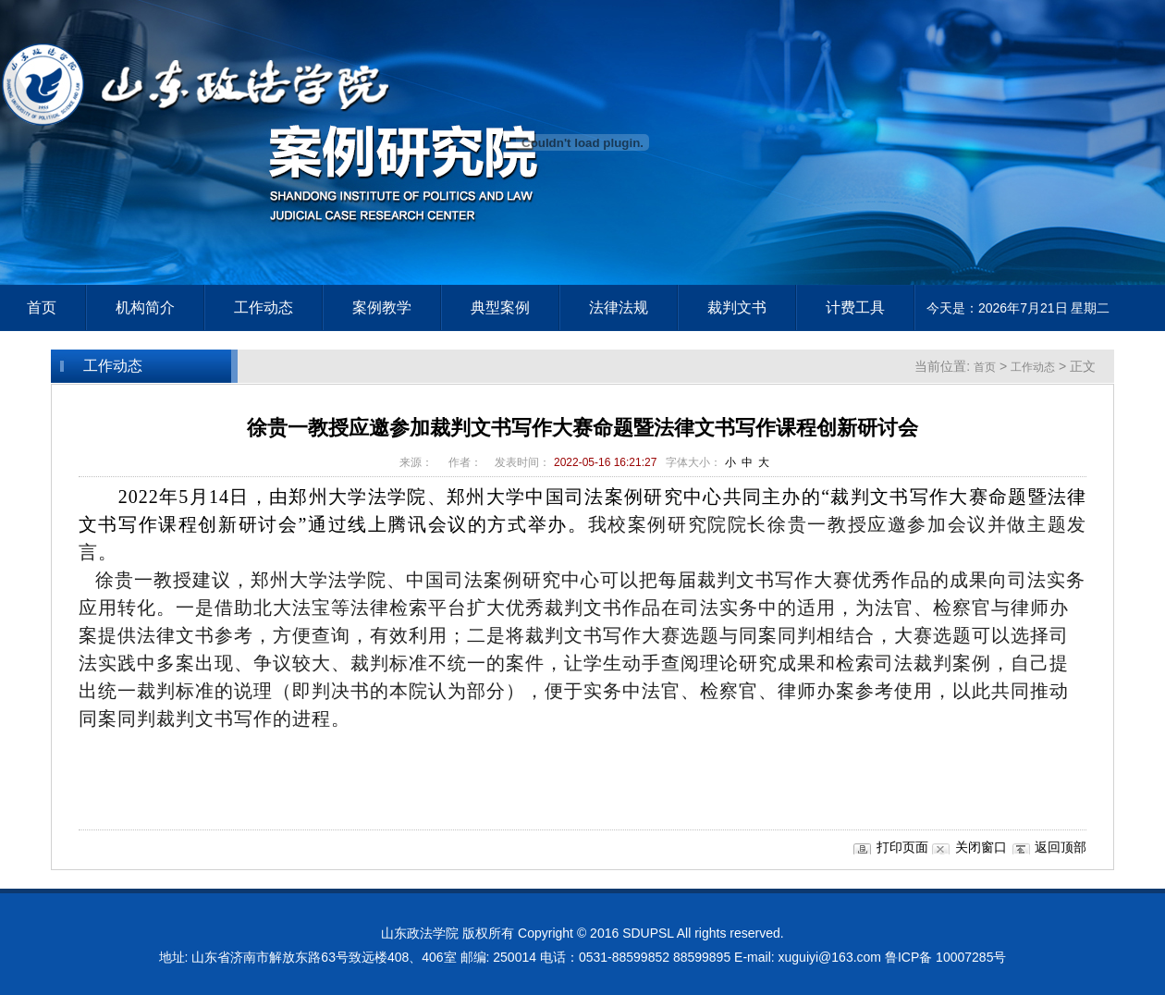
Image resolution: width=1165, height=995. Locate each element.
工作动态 (1033, 367)
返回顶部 (1060, 847)
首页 (41, 307)
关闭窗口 (981, 847)
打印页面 (902, 847)
